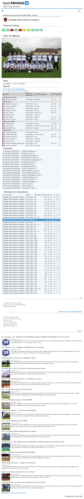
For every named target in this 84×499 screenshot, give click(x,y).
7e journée (6, 164)
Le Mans (24, 153)
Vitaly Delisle (10, 123)
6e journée (6, 162)
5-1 (38, 155)
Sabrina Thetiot (11, 119)
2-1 (36, 166)
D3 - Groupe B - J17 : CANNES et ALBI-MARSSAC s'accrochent (23, 347)
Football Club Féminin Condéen (13, 197)
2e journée (6, 153)
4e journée (6, 158)
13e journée (6, 175)
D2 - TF (36, 218)
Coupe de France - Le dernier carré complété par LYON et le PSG (23, 482)
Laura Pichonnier (11, 145)
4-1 (35, 151)
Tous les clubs (7, 320)
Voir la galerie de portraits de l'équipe (15, 90)
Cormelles (30, 151)
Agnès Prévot (10, 115)
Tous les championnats (10, 317)
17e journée (6, 186)
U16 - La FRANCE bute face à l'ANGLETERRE (17, 400)
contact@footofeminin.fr (18, 493)
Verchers (29, 164)
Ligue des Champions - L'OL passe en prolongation (19, 410)
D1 (35, 215)
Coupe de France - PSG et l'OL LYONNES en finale (18, 358)
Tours (23, 184)
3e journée (6, 155)
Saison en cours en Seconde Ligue (14, 305)
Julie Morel (9, 126)
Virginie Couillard (11, 137)
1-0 (39, 173)
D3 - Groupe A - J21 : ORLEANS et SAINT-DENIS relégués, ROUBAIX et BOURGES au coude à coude (35, 337)
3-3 (36, 177)
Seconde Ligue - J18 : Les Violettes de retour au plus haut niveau (24, 368)
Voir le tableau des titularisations (14, 89)
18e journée (6, 188)
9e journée (6, 184)
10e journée (6, 168)
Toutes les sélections (9, 322)
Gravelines (25, 162)
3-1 (35, 179)
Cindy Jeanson (10, 139)
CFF (35, 261)
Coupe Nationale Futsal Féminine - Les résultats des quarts (22, 379)
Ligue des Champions (10, 324)
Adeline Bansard (11, 134)
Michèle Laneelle (11, 99)
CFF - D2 (37, 288)
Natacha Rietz (10, 128)
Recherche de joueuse (10, 326)
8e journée (6, 166)
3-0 (34, 164)
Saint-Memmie (26, 158)
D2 (35, 197)
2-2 (35, 162)
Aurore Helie (10, 108)
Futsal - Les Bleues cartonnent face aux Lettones (18, 472)
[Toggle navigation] (79, 11)
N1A (35, 254)
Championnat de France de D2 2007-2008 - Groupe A (20, 15)
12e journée (6, 173)
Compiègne (25, 166)
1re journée (6, 151)
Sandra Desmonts (12, 104)
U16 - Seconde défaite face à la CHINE (14, 421)
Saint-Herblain (31, 155)
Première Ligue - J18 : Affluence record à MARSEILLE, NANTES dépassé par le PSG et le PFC (33, 442)
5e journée (6, 160)
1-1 (41, 175)
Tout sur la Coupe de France (12, 319)
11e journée (6, 171)
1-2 (34, 153)
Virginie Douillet (11, 106)
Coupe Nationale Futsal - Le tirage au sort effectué (19, 463)
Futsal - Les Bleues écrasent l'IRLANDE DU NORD (18, 452)
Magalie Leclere (11, 110)
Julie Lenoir (9, 112)
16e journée (6, 181)
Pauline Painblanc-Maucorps (15, 143)
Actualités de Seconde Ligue (12, 303)
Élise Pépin (9, 117)
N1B (35, 238)
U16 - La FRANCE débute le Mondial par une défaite (19, 431)
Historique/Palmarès (9, 306)
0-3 (38, 171)
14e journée (6, 177)
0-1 (38, 158)
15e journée (6, 179)
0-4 (40, 160)
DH (35, 213)
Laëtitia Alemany (11, 132)
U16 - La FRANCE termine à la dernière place (17, 389)
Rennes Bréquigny (32, 160)
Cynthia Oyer (10, 141)
